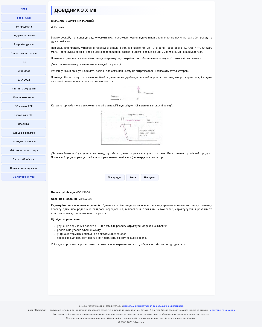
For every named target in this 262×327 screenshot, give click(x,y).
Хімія (24, 8)
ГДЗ (23, 61)
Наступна (149, 177)
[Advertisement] (23, 227)
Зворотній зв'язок (23, 159)
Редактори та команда (222, 310)
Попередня (114, 177)
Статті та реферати (24, 88)
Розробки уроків (24, 44)
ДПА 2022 (24, 79)
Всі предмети (24, 26)
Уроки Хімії (24, 17)
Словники (23, 123)
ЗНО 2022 (24, 70)
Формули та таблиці (24, 141)
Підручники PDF (23, 115)
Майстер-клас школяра (24, 150)
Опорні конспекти (23, 97)
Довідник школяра (24, 132)
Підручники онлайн (24, 35)
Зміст (132, 177)
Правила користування (23, 168)
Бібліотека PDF (24, 106)
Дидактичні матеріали (24, 53)
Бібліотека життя (24, 176)
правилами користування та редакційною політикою (153, 306)
